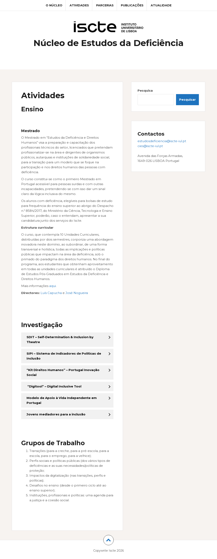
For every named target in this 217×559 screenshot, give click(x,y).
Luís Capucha (51, 293)
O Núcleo (54, 5)
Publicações (132, 5)
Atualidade (161, 5)
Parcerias (105, 5)
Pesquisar (187, 99)
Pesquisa (145, 90)
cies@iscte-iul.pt (150, 146)
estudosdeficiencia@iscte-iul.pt (162, 141)
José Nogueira (76, 293)
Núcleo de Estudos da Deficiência (109, 43)
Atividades (79, 5)
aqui (52, 286)
